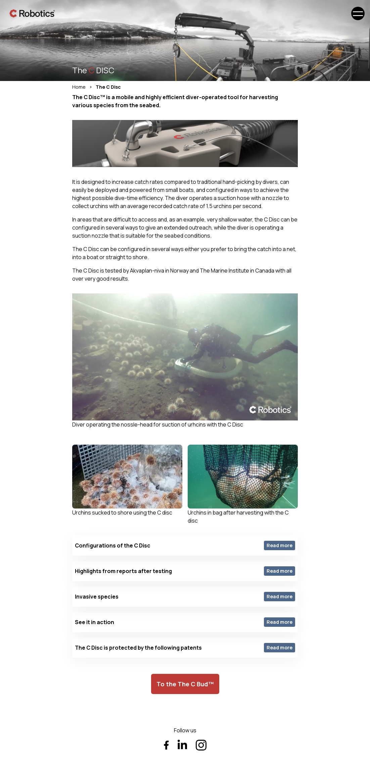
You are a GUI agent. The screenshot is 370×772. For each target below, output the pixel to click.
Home (79, 87)
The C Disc (108, 87)
